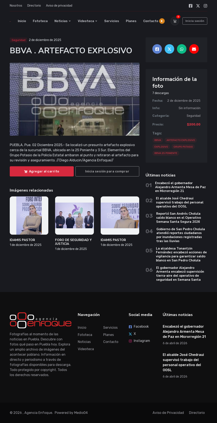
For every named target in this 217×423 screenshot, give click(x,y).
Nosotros (16, 5)
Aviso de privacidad (59, 5)
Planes (131, 21)
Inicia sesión (194, 21)
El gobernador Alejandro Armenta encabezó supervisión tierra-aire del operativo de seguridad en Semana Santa (180, 274)
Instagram (139, 341)
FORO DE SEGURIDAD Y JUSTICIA (73, 242)
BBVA (157, 140)
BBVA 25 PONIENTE (165, 153)
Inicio (22, 21)
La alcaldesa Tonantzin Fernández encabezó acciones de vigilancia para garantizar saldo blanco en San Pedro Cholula (181, 254)
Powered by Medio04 (71, 413)
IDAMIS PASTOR (22, 240)
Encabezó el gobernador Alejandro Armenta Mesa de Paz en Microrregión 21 (180, 187)
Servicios (111, 21)
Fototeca (40, 21)
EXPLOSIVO (161, 146)
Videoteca (87, 21)
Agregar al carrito (41, 171)
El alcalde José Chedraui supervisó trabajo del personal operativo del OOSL (179, 202)
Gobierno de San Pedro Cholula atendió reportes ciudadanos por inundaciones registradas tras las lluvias (180, 235)
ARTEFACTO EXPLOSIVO (181, 140)
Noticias (62, 21)
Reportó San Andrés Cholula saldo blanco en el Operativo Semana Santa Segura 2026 (178, 218)
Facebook (139, 326)
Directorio (34, 5)
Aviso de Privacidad (168, 413)
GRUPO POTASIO (183, 146)
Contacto (150, 21)
